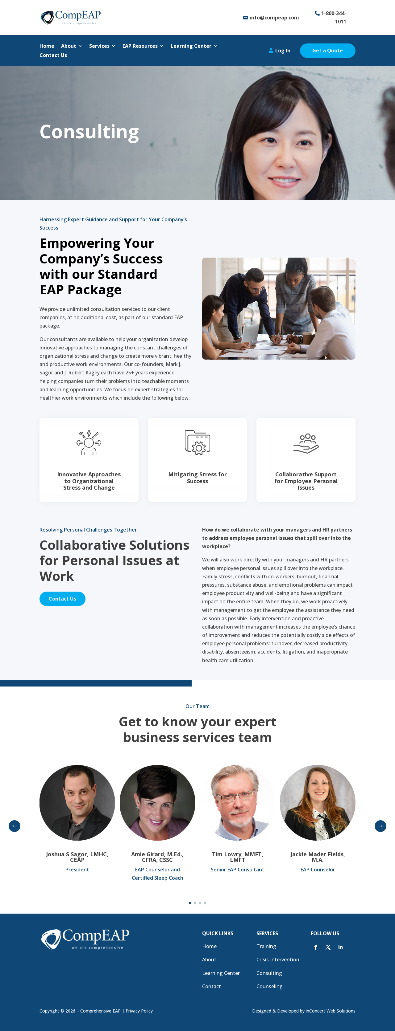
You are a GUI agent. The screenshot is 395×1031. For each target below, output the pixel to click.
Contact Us (53, 56)
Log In (282, 50)
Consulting (269, 973)
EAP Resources (140, 46)
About (68, 46)
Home (47, 46)
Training (266, 946)
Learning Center (191, 46)
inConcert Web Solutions (331, 1011)
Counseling (269, 986)
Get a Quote (327, 50)
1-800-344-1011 (333, 17)
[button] (14, 826)
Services (99, 46)
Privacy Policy (139, 1011)
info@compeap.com (274, 17)
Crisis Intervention (277, 959)
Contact (211, 986)
